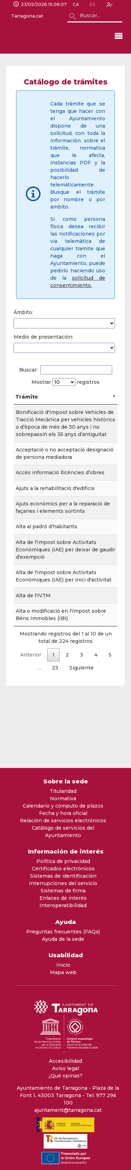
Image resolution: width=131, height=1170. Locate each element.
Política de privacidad (63, 861)
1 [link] (53, 721)
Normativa (63, 798)
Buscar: (65, 370)
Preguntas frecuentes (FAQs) (63, 931)
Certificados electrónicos (63, 868)
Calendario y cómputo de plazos (63, 806)
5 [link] (110, 721)
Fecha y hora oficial (63, 813)
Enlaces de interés (63, 898)
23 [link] (55, 734)
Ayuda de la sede (63, 939)
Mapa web (63, 972)
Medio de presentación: (43, 337)
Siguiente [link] (82, 734)
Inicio (63, 965)
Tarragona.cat (27, 16)
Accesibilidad (65, 1061)
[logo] (51, 36)
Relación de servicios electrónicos (63, 820)
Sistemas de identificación (63, 876)
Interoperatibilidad (63, 905)
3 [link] (81, 721)
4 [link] (95, 721)
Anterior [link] (30, 721)
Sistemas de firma (63, 890)
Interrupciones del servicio (63, 883)
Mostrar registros (65, 382)
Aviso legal (65, 1068)
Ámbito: (23, 312)
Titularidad (63, 791)
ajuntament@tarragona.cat (68, 1110)
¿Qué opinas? (65, 1076)
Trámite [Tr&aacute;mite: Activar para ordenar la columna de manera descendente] (26, 397)
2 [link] (67, 721)
